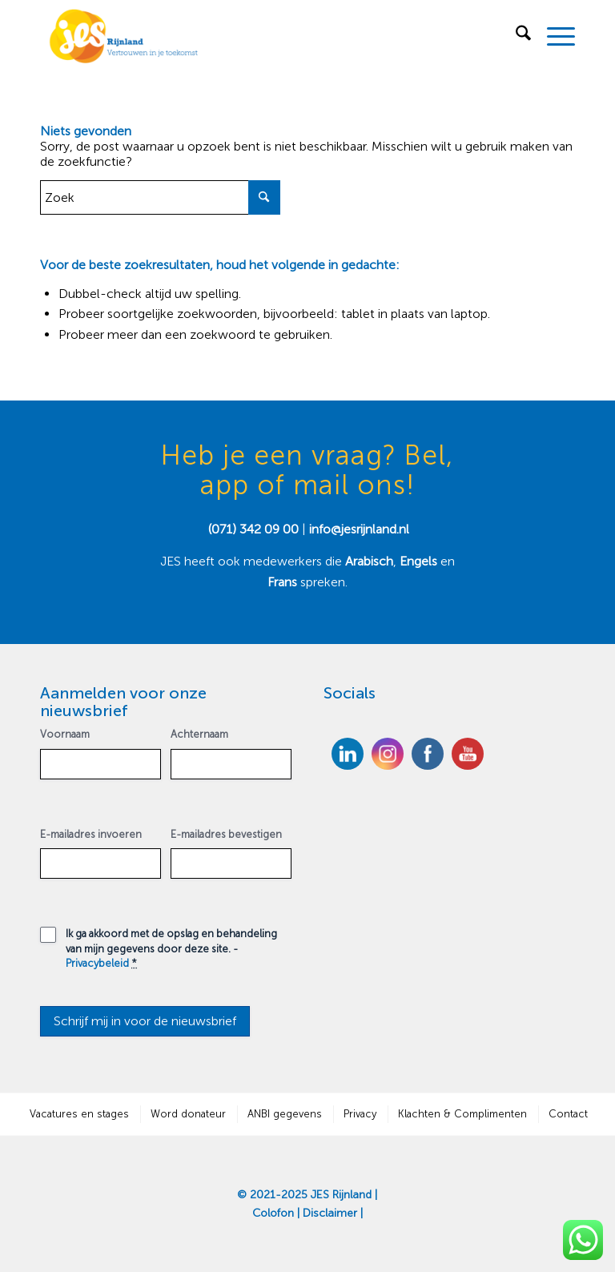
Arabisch (369, 561)
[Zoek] (515, 36)
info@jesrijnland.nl (359, 529)
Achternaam (199, 734)
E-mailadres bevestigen (226, 834)
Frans (283, 582)
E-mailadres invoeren (91, 834)
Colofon (273, 1213)
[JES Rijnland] (124, 36)
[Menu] (553, 36)
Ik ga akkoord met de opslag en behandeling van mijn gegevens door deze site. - (171, 948)
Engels (418, 561)
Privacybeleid (97, 963)
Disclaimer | (333, 1213)
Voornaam (65, 734)
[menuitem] (515, 36)
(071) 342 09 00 (253, 529)
